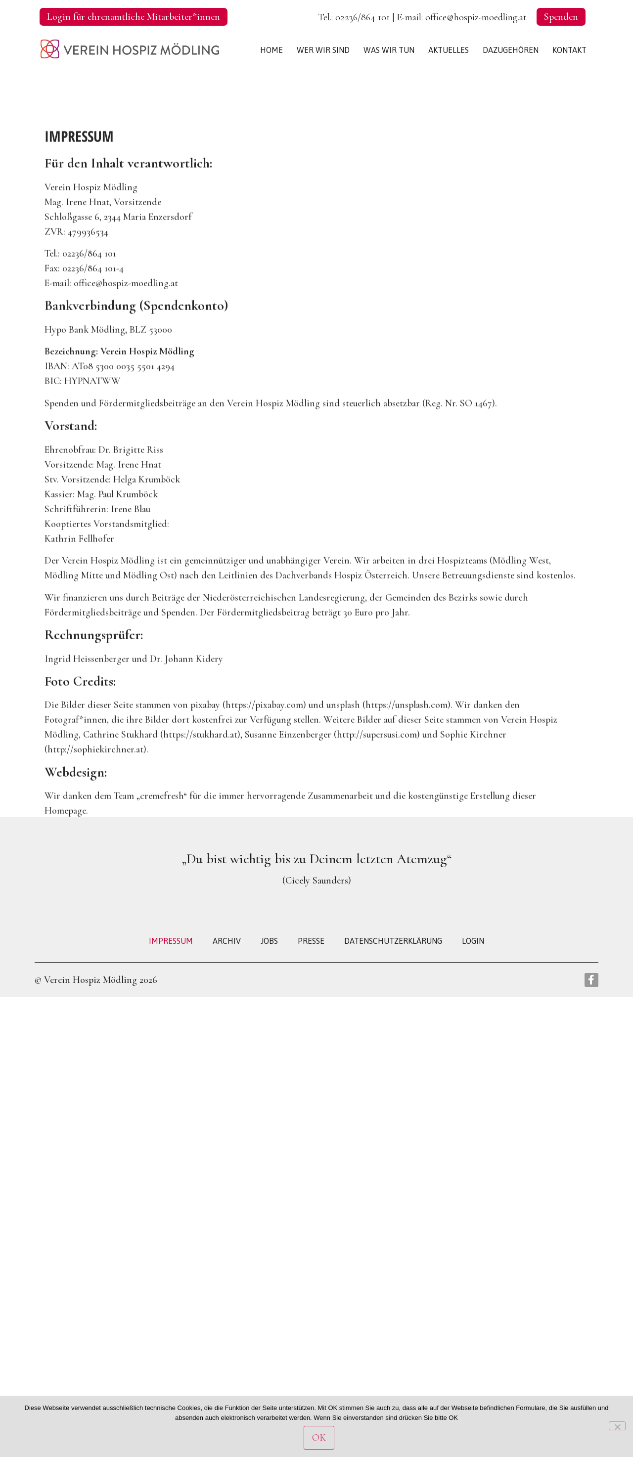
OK (319, 1438)
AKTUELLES (448, 49)
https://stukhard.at (200, 796)
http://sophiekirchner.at (95, 811)
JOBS (269, 940)
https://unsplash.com (406, 766)
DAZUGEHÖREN (511, 49)
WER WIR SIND (323, 49)
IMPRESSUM (171, 940)
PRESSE (311, 940)
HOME (271, 49)
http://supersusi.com (377, 796)
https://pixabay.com (264, 766)
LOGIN (473, 940)
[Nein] (617, 1425)
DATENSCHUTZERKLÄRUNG (393, 940)
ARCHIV (227, 940)
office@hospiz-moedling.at (476, 17)
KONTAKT (569, 49)
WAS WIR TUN (388, 49)
